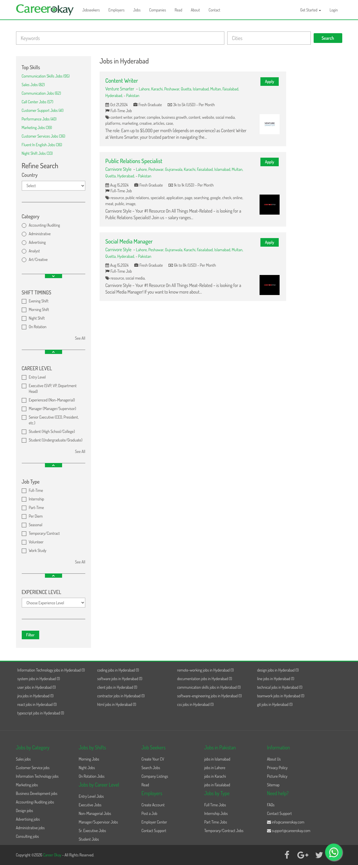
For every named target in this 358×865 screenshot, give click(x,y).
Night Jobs (87, 767)
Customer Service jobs (33, 767)
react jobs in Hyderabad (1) (37, 704)
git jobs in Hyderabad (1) (274, 704)
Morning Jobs (89, 759)
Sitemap (273, 784)
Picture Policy (277, 776)
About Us (274, 759)
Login (334, 9)
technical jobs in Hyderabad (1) (279, 687)
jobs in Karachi (215, 776)
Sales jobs (23, 759)
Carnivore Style (118, 169)
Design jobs (24, 810)
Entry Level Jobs (91, 796)
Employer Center (154, 822)
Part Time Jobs (215, 822)
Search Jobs (150, 767)
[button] (53, 276)
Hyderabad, (114, 95)
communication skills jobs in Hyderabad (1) (209, 687)
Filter (30, 634)
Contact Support (153, 830)
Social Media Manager (129, 241)
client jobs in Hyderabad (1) (117, 687)
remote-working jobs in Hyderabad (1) (205, 670)
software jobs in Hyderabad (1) (120, 678)
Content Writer (121, 80)
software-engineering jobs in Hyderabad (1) (209, 695)
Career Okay (52, 854)
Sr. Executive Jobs (92, 830)
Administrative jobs (30, 827)
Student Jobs (89, 839)
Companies (157, 9)
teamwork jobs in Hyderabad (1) (280, 695)
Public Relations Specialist (133, 161)
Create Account (153, 804)
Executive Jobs (90, 804)
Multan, (216, 88)
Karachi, (157, 88)
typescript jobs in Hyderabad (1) (40, 712)
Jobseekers (91, 9)
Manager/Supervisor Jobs (98, 822)
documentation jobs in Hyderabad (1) (204, 678)
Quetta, (187, 88)
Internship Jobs (216, 813)
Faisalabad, (230, 88)
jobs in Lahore (214, 767)
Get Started (310, 9)
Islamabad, (201, 88)
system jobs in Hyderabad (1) (38, 678)
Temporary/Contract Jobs (224, 830)
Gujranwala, (174, 169)
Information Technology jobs (37, 776)
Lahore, (145, 88)
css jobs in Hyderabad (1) (195, 704)
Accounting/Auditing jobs (35, 801)
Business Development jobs (37, 793)
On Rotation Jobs (91, 776)
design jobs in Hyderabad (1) (277, 670)
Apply (269, 81)
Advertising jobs (28, 819)
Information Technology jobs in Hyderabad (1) (51, 670)
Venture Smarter (119, 89)
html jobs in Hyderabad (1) (116, 704)
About (195, 9)
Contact (214, 9)
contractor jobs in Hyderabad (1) (121, 695)
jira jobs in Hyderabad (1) (35, 695)
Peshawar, (172, 88)
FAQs (270, 804)
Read (178, 9)
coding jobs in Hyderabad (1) (118, 670)
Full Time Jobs (215, 804)
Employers (116, 9)
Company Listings (154, 776)
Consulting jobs (27, 836)
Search (328, 38)
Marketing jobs (27, 784)
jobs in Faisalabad (217, 784)
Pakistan (132, 95)
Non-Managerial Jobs (95, 813)
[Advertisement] (318, 142)
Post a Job (149, 813)
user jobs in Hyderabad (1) (36, 687)
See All (80, 338)
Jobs (137, 9)
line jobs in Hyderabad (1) (275, 678)
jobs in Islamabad (217, 759)
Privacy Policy (277, 767)
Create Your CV (152, 759)
